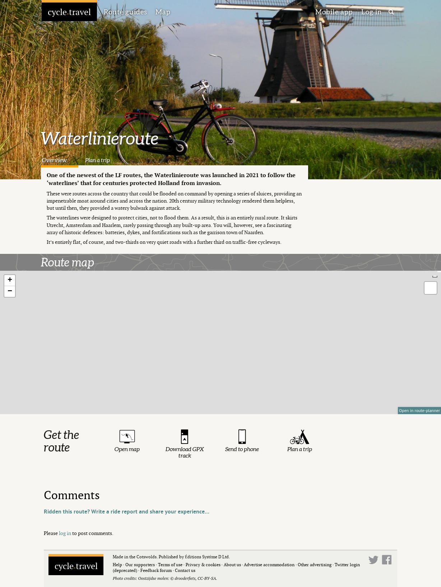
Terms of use (170, 564)
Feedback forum (156, 570)
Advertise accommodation (269, 564)
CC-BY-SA (207, 578)
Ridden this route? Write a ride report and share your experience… (126, 511)
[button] (9, 280)
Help (117, 564)
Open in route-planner (419, 410)
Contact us (185, 570)
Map (163, 12)
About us (232, 564)
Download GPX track (185, 452)
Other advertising (314, 564)
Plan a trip (97, 160)
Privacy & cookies (203, 564)
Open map (127, 449)
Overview (54, 160)
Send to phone (242, 449)
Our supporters (140, 564)
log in (65, 533)
